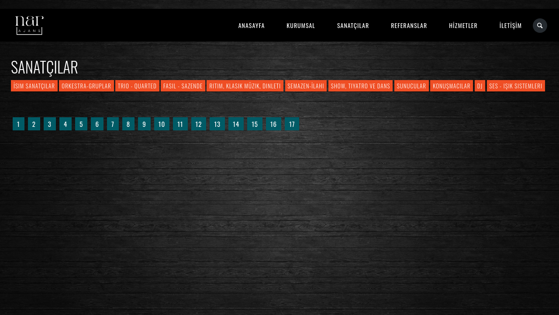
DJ (480, 85)
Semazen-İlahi (306, 85)
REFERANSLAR (409, 25)
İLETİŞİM (511, 25)
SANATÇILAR (353, 25)
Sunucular (411, 85)
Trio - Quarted (137, 85)
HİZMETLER (463, 25)
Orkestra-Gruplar (86, 85)
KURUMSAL (300, 25)
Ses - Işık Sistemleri (516, 85)
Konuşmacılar (451, 85)
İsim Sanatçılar (34, 85)
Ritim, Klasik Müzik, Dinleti (245, 85)
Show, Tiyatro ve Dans (360, 85)
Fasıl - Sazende (183, 85)
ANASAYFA (251, 25)
